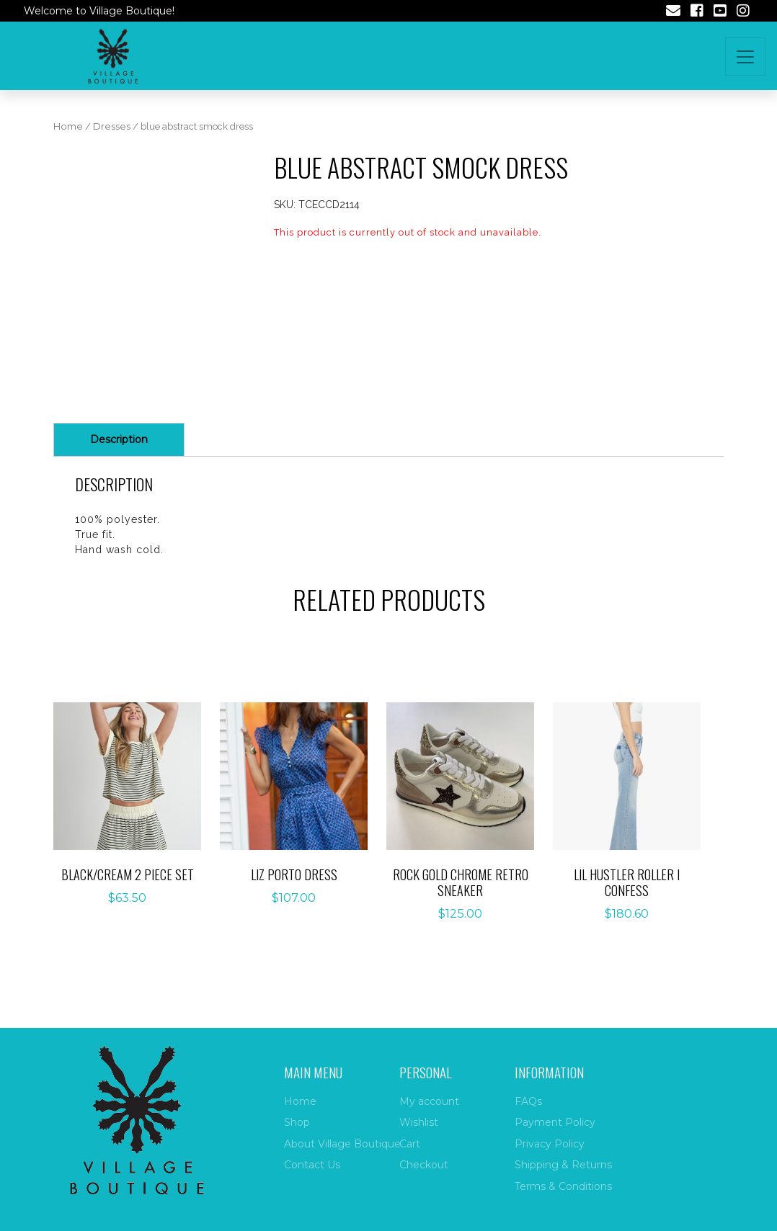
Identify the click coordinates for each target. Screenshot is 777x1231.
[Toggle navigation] (745, 56)
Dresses (111, 126)
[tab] (119, 440)
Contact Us (312, 1164)
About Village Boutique (342, 1143)
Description (119, 439)
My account (429, 1101)
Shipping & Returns (563, 1164)
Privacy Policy (550, 1143)
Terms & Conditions (563, 1186)
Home (68, 126)
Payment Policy (555, 1122)
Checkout (423, 1164)
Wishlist (418, 1122)
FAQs (528, 1101)
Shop (297, 1122)
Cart (409, 1143)
